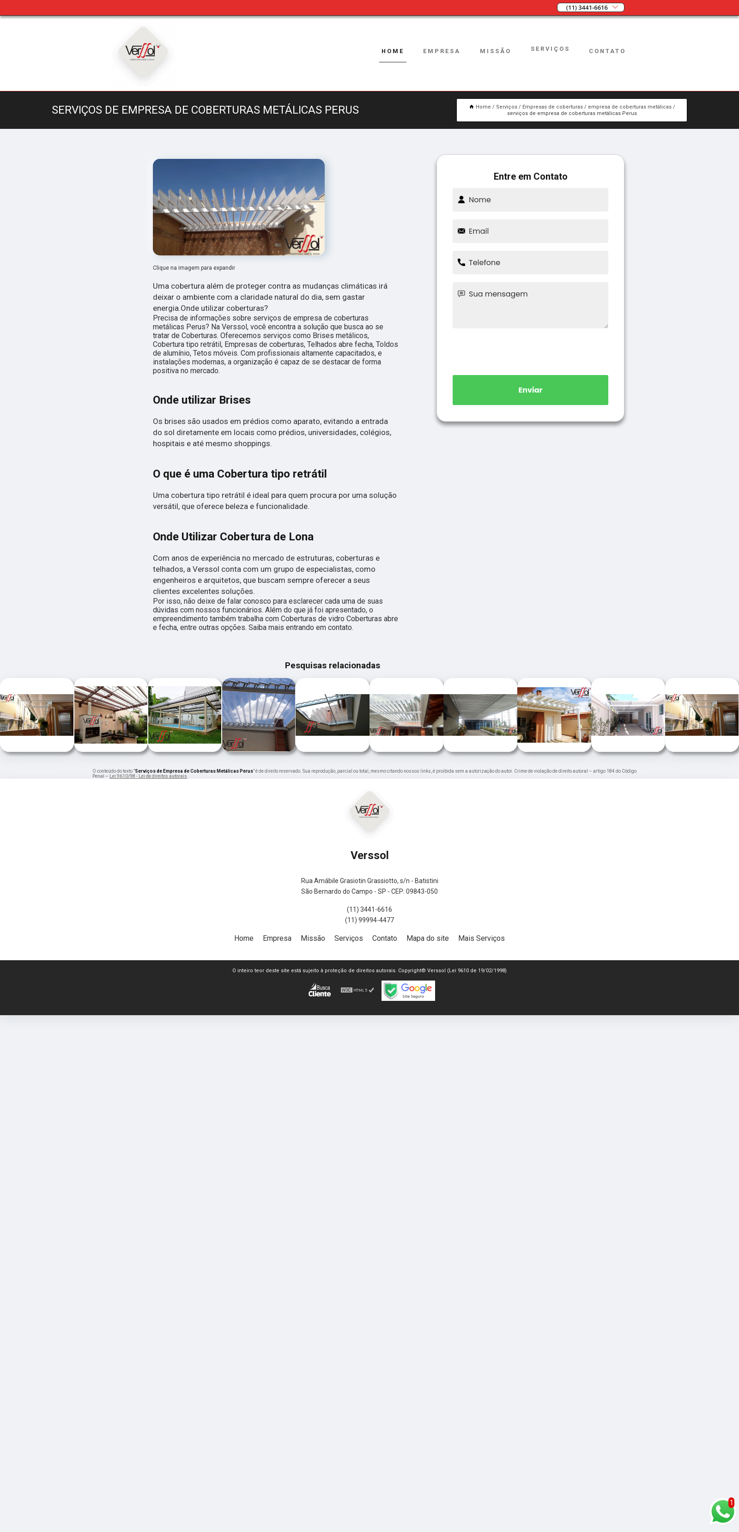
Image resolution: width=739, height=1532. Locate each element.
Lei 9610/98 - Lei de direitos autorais (148, 776)
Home (393, 51)
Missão (495, 51)
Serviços (550, 48)
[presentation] (530, 350)
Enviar (531, 390)
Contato (607, 51)
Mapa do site (427, 938)
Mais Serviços (481, 938)
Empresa (441, 51)
